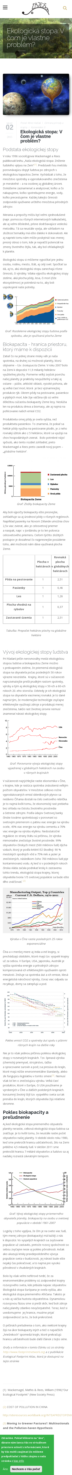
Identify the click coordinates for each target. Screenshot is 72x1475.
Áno (5, 1471)
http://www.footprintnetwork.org (24, 1352)
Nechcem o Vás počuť (26, 1470)
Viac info (18, 1462)
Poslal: (24, 123)
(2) (4, 1407)
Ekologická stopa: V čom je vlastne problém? (41, 136)
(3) (4, 1423)
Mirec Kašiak (34, 123)
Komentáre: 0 (38, 127)
